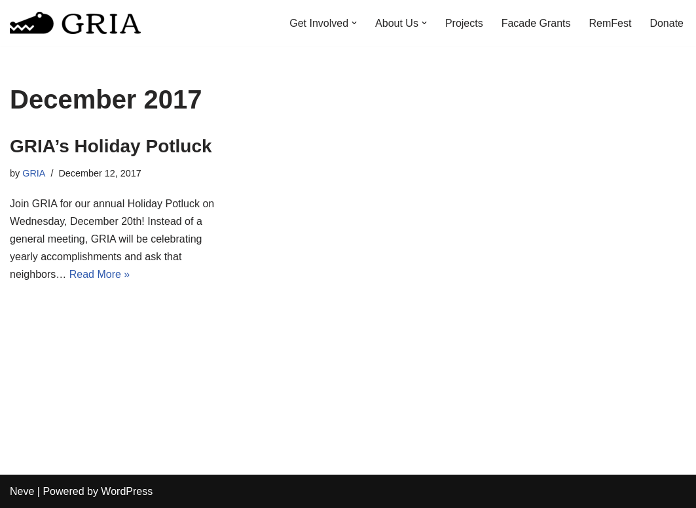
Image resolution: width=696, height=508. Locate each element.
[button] (354, 22)
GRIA (33, 173)
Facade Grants (536, 23)
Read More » (99, 274)
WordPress (127, 491)
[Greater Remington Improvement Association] (75, 23)
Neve (22, 491)
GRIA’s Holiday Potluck (111, 146)
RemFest (610, 23)
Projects (464, 23)
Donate (667, 23)
